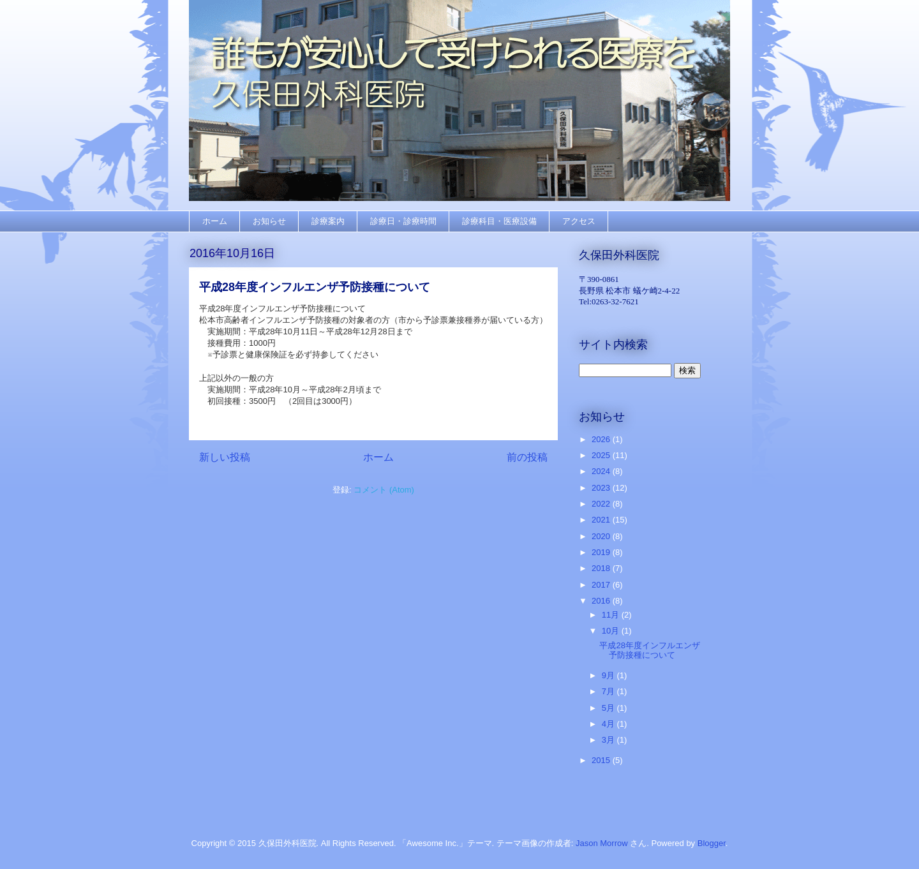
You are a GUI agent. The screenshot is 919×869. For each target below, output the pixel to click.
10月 (612, 630)
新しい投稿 (224, 457)
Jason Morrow (602, 843)
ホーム (214, 221)
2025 (602, 455)
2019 (602, 552)
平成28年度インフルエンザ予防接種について (314, 287)
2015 (602, 760)
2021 (602, 519)
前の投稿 (527, 457)
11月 (612, 615)
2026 (602, 439)
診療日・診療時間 (403, 221)
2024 (602, 471)
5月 (609, 708)
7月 (609, 691)
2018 (602, 568)
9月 (609, 675)
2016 (602, 600)
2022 (602, 504)
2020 (602, 536)
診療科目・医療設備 (499, 221)
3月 (609, 740)
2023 (602, 488)
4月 (609, 724)
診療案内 (328, 221)
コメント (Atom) (384, 489)
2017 (602, 585)
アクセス (578, 221)
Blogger (712, 843)
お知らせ (269, 221)
